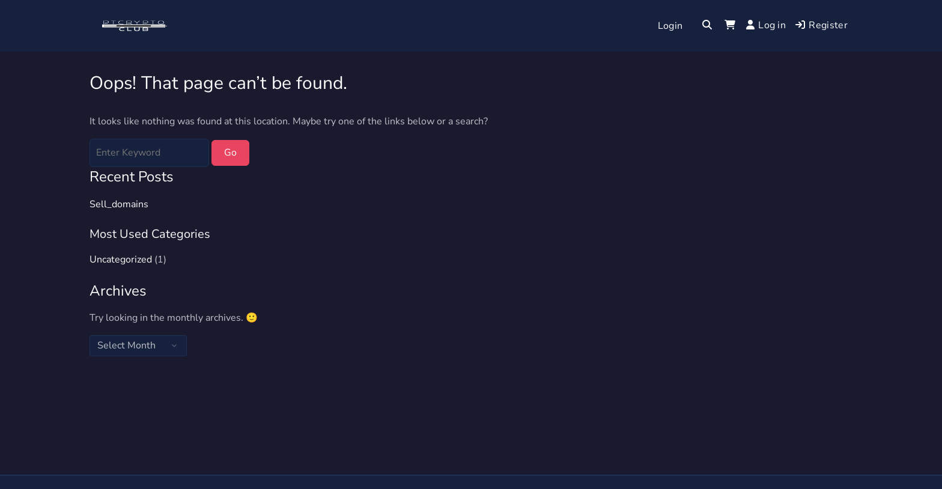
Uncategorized (121, 259)
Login (670, 25)
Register (821, 25)
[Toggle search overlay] (707, 26)
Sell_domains (119, 204)
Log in (766, 25)
